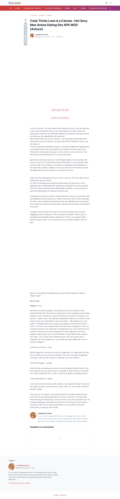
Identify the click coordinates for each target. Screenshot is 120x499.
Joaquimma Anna (22, 465)
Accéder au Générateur (60, 118)
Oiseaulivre (63, 495)
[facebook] (25, 24)
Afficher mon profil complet (19, 483)
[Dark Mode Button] (106, 3)
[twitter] (25, 28)
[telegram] (25, 36)
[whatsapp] (25, 32)
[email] (25, 43)
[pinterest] (25, 40)
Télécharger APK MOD (60, 110)
